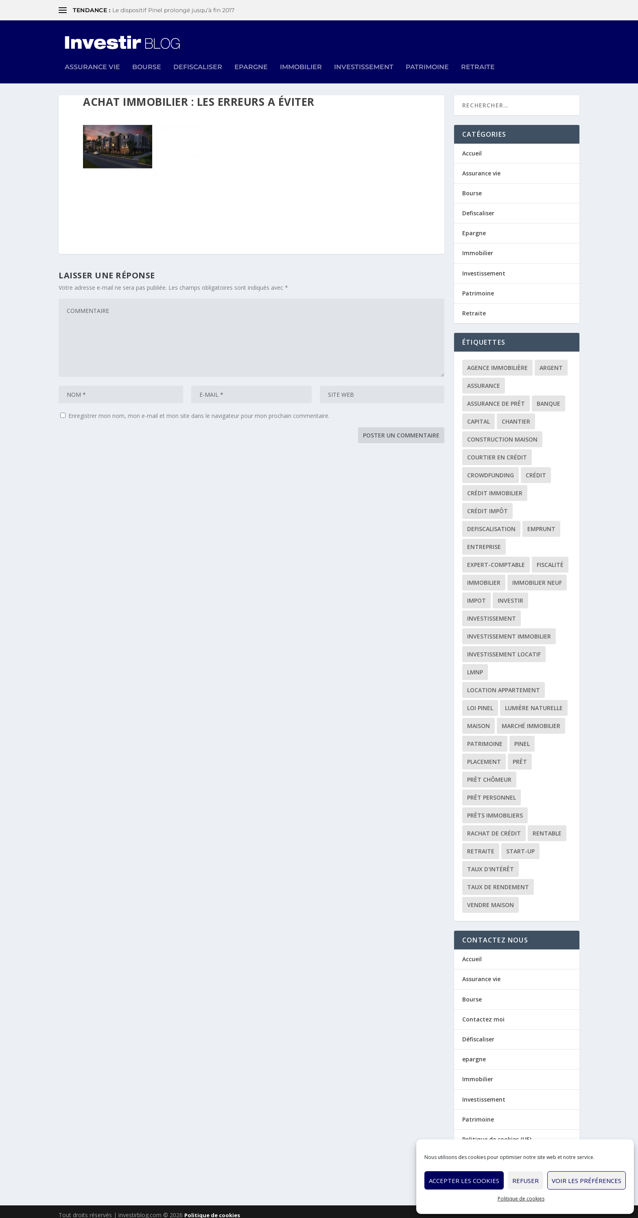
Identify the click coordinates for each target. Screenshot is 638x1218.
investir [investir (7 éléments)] (510, 594)
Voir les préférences (586, 1180)
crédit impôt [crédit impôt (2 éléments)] (487, 505)
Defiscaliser (197, 56)
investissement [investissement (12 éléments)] (491, 612)
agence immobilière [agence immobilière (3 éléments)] (497, 361)
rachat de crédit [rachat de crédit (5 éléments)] (494, 827)
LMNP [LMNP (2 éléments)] (475, 666)
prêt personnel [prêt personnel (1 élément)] (491, 791)
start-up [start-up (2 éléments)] (520, 845)
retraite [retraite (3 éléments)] (480, 845)
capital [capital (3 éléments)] (478, 415)
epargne (474, 1053)
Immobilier (301, 56)
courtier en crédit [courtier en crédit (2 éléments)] (497, 451)
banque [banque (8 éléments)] (548, 397)
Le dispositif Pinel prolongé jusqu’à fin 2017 (173, 10)
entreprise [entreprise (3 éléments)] (484, 540)
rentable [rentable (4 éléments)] (547, 827)
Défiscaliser (478, 1033)
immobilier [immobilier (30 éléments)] (483, 576)
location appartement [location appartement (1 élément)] (503, 684)
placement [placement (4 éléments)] (484, 755)
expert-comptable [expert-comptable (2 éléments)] (496, 558)
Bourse (146, 56)
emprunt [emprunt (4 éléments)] (541, 523)
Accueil (472, 147)
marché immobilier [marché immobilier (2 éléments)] (531, 720)
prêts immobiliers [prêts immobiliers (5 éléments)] (495, 809)
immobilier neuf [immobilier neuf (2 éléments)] (537, 576)
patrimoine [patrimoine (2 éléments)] (485, 737)
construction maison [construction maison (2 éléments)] (502, 433)
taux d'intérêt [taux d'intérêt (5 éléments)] (490, 863)
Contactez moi (483, 1013)
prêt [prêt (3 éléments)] (520, 755)
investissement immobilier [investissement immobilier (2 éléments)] (509, 630)
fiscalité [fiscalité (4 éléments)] (550, 558)
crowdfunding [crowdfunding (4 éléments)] (490, 469)
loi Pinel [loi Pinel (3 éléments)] (480, 702)
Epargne (251, 56)
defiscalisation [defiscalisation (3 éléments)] (491, 523)
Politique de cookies (521, 1198)
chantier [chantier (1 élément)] (516, 415)
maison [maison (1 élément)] (478, 720)
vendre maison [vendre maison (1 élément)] (490, 899)
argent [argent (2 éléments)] (551, 361)
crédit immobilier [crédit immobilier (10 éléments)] (494, 487)
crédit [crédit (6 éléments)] (536, 469)
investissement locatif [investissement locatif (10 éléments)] (504, 648)
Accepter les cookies (464, 1180)
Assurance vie (92, 56)
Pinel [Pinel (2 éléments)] (522, 737)
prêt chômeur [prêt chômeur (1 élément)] (489, 773)
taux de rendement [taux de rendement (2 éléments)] (498, 881)
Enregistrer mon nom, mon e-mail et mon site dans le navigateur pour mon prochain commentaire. (199, 409)
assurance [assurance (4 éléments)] (483, 379)
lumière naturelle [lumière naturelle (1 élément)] (534, 702)
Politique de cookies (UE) (496, 1133)
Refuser (525, 1180)
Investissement (363, 56)
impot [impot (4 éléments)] (476, 594)
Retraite (478, 56)
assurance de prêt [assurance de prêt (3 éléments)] (496, 397)
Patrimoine (427, 56)
